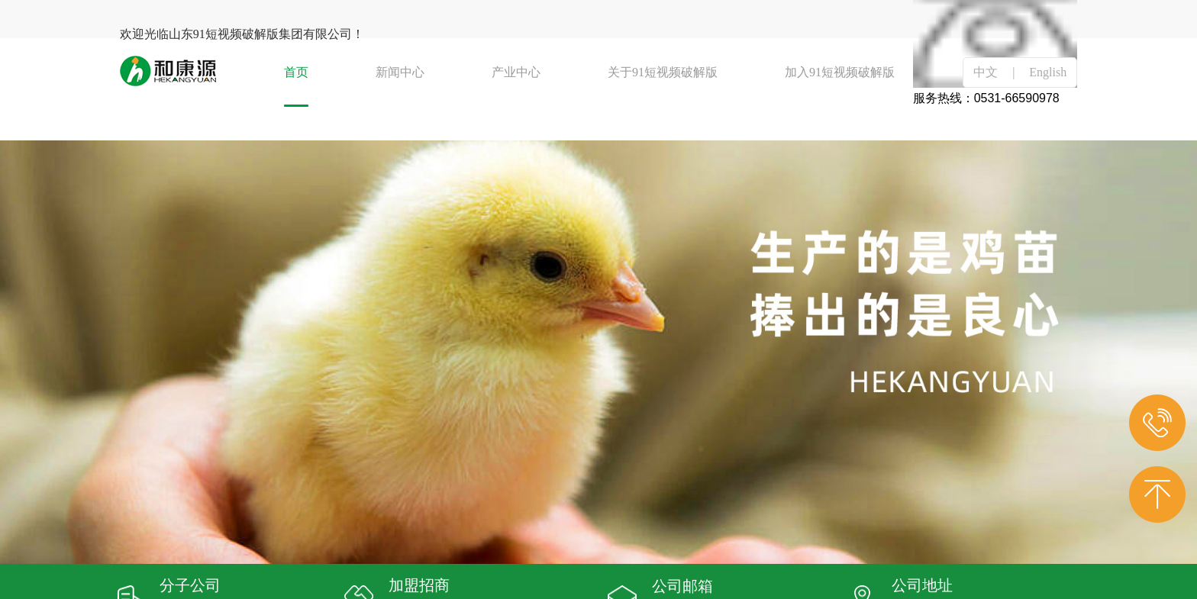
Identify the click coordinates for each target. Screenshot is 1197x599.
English (1047, 72)
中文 (985, 72)
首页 (296, 72)
